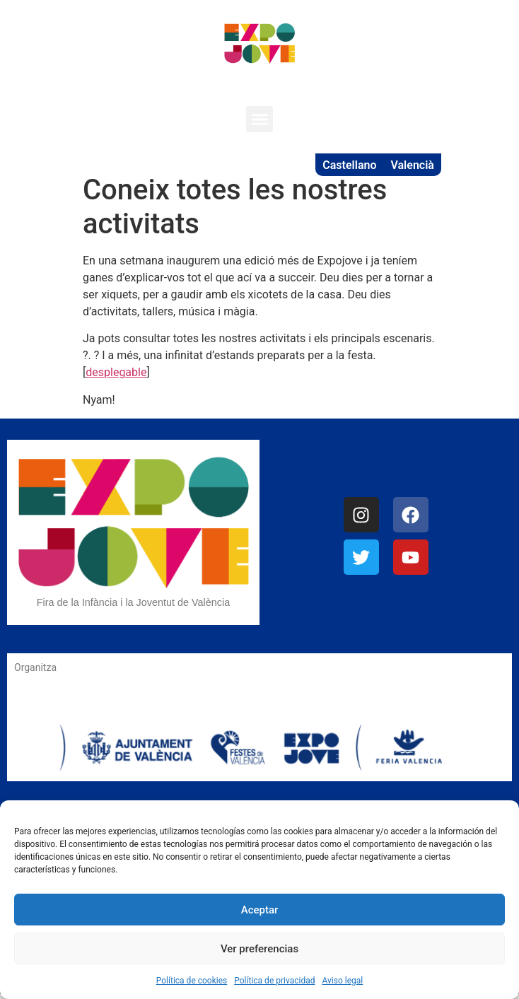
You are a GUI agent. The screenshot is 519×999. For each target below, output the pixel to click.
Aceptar (260, 910)
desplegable (116, 372)
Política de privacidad (274, 981)
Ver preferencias (259, 948)
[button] (259, 119)
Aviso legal (342, 981)
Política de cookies (192, 981)
